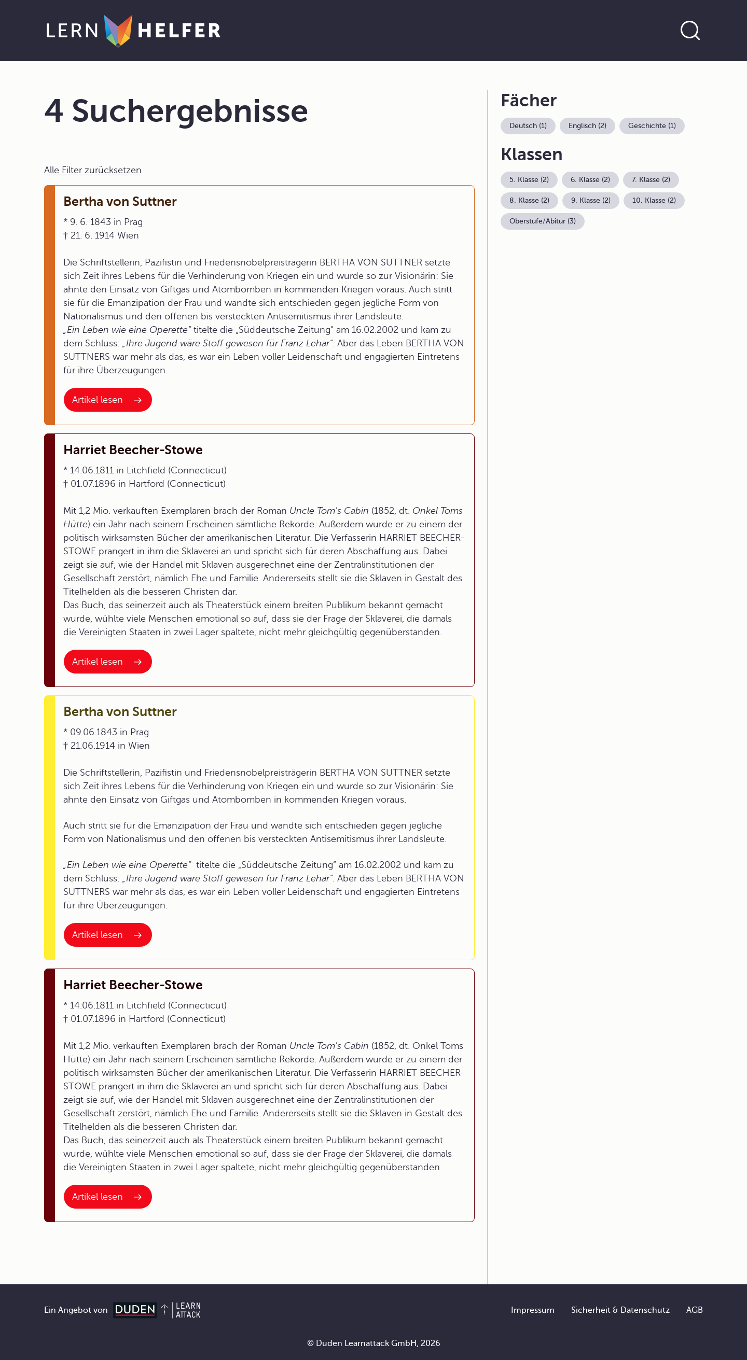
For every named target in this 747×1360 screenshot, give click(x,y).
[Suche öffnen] (690, 30)
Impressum (533, 1310)
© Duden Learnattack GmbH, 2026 (373, 1343)
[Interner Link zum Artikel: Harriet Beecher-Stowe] (108, 661)
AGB (694, 1310)
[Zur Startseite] (133, 30)
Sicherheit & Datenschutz (620, 1310)
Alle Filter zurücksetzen (93, 170)
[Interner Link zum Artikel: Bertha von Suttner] (108, 399)
